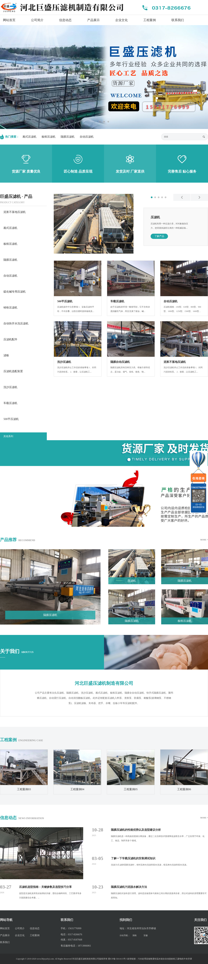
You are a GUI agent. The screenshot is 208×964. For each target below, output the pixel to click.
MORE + (204, 540)
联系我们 (177, 20)
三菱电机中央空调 (183, 959)
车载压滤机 (10, 403)
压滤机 (155, 217)
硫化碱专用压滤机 (14, 291)
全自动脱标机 (169, 959)
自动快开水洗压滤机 (15, 323)
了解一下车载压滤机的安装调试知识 (133, 858)
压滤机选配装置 (13, 371)
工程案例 (149, 20)
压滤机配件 (10, 339)
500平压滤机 (11, 419)
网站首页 (9, 20)
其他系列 (8, 436)
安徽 (146, 935)
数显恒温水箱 (156, 959)
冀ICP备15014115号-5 (117, 959)
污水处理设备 (144, 959)
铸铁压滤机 (10, 307)
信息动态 (65, 20)
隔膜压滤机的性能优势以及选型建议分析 (136, 829)
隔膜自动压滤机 (120, 361)
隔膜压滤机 (68, 136)
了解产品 (159, 236)
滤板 (6, 355)
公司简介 (37, 20)
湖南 (134, 935)
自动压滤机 (87, 136)
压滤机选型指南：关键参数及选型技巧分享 (45, 886)
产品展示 (93, 20)
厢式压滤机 (29, 136)
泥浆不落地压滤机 (14, 211)
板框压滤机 (48, 136)
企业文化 (121, 20)
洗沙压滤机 (10, 387)
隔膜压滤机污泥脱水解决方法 (129, 886)
